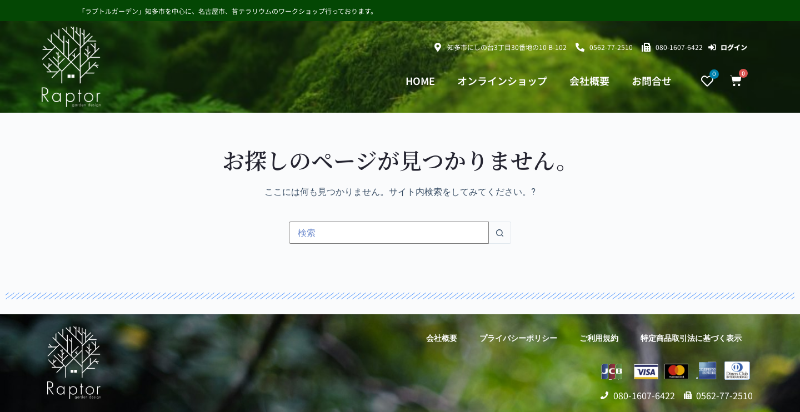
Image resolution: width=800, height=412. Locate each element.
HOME (420, 80)
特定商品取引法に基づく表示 (691, 338)
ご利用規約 (598, 338)
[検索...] (389, 233)
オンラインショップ (502, 80)
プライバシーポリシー (518, 338)
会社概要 (589, 80)
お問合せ (652, 80)
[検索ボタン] (500, 233)
